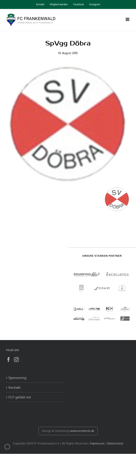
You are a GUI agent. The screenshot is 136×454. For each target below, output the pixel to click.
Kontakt (14, 387)
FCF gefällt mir (19, 397)
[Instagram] (16, 359)
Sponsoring (17, 378)
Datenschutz (115, 443)
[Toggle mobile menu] (128, 19)
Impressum (97, 443)
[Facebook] (8, 359)
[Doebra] (68, 124)
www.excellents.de (82, 431)
